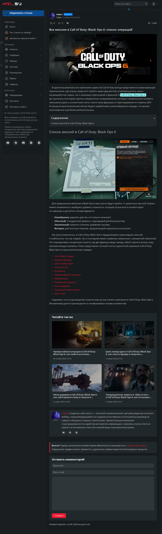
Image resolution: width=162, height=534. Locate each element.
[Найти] (146, 3)
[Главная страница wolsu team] (14, 4)
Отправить (58, 516)
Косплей (11, 67)
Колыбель (59, 270)
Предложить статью (18, 13)
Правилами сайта (137, 445)
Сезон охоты (61, 267)
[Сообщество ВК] (31, 142)
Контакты (12, 101)
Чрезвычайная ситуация (67, 274)
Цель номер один (63, 263)
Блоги (10, 27)
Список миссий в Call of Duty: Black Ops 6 (72, 123)
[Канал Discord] (23, 142)
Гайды (58, 17)
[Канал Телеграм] (38, 142)
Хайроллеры (61, 278)
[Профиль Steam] (70, 433)
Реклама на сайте (15, 107)
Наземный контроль (65, 282)
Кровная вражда (63, 259)
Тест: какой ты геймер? (18, 33)
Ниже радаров (62, 285)
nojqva (59, 14)
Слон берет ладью (64, 256)
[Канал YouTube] (7, 142)
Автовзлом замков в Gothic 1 (21, 38)
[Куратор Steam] (15, 142)
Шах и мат (59, 293)
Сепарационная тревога (67, 289)
